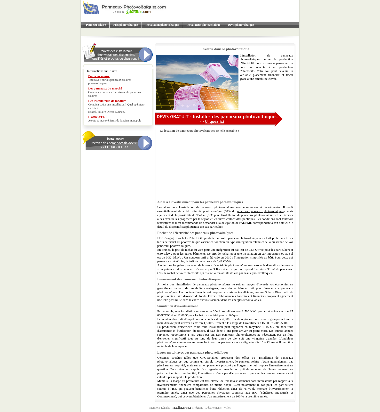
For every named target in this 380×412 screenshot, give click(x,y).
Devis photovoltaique (241, 24)
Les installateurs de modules (107, 101)
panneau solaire (249, 361)
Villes (227, 407)
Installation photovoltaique (162, 24)
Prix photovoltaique (125, 24)
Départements (213, 407)
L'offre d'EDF (97, 117)
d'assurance (164, 330)
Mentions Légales (159, 407)
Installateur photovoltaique (203, 24)
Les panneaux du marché (105, 88)
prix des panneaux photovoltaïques (260, 211)
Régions (198, 407)
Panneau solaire (96, 24)
